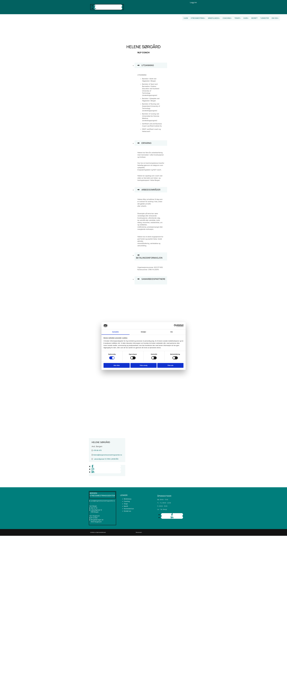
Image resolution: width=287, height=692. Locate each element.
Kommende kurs (129, 508)
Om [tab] (171, 332)
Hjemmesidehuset (101, 532)
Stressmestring (197, 18)
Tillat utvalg (143, 365)
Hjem (186, 18)
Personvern (139, 532)
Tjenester (264, 18)
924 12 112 (94, 508)
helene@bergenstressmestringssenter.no (107, 455)
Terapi (237, 18)
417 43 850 (94, 518)
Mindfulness (213, 18)
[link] (138, 65)
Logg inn (193, 2)
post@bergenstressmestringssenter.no (102, 501)
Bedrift (254, 18)
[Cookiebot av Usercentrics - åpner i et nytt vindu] (175, 325)
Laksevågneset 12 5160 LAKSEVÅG (106, 459)
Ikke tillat (117, 365)
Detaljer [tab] (143, 332)
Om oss (275, 18)
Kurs (246, 18)
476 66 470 (97, 450)
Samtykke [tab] (115, 332)
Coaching (227, 18)
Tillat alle (170, 365)
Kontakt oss (127, 511)
